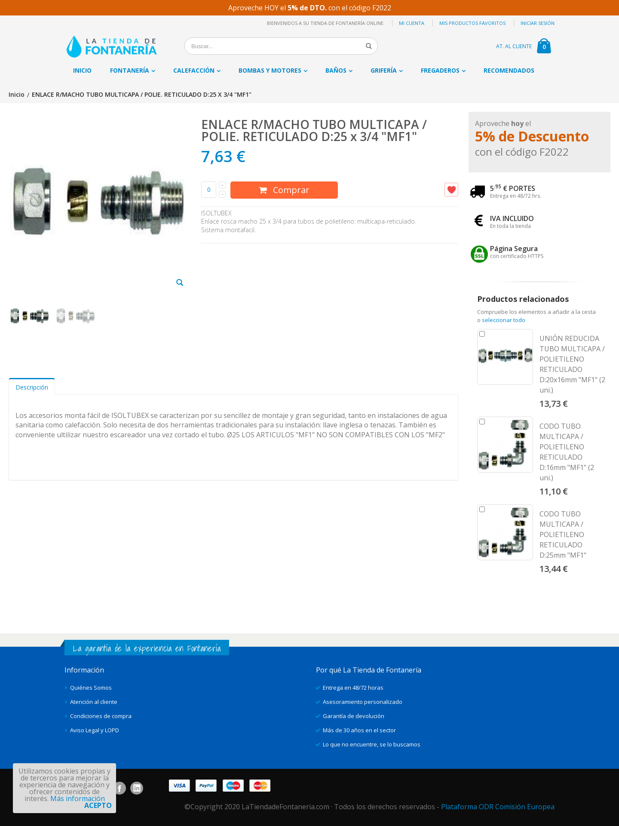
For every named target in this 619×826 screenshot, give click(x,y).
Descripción (31, 387)
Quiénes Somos (91, 687)
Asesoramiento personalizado (362, 702)
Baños (335, 70)
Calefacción (194, 70)
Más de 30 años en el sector (359, 730)
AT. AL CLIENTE (514, 46)
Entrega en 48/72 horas (353, 687)
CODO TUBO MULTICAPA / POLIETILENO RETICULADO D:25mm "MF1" (562, 534)
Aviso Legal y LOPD (94, 730)
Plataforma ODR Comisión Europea (498, 806)
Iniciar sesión (538, 23)
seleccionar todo (503, 320)
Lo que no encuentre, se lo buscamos (371, 744)
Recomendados (509, 70)
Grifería (384, 70)
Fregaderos (440, 70)
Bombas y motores (270, 70)
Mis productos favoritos (472, 23)
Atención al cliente (93, 702)
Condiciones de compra (101, 716)
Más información (77, 798)
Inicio (17, 95)
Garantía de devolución (353, 716)
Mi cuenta (411, 23)
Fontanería (129, 70)
